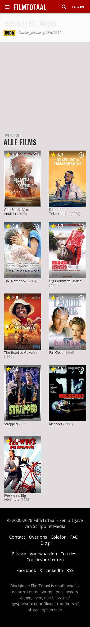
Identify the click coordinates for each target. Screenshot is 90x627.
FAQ (74, 537)
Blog (45, 543)
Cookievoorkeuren (45, 559)
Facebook (26, 570)
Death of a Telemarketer (59, 211)
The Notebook (15, 281)
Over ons (38, 537)
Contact (17, 537)
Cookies (68, 553)
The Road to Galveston (22, 352)
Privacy (19, 553)
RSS (70, 570)
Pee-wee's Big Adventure (15, 497)
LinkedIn (54, 570)
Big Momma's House (65, 281)
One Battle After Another (16, 211)
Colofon (59, 537)
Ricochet (55, 424)
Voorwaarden (43, 553)
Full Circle (56, 352)
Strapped (11, 424)
